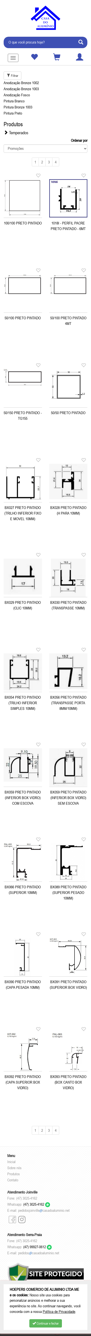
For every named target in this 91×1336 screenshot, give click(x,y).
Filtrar (12, 76)
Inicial (11, 1161)
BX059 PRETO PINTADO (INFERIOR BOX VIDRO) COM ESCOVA (23, 797)
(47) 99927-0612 (37, 1247)
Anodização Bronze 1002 (21, 82)
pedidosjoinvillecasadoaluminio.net (44, 1210)
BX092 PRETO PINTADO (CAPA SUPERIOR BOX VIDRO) (23, 1082)
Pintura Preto (13, 113)
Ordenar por (79, 140)
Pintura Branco (14, 101)
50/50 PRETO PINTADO (68, 412)
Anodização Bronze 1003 (21, 89)
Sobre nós (14, 1168)
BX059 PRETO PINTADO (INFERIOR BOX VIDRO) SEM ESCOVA (68, 797)
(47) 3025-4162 (36, 1204)
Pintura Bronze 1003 (18, 107)
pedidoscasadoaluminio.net (38, 1253)
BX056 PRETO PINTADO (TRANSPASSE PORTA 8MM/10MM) (68, 703)
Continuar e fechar (46, 1323)
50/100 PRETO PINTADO (23, 318)
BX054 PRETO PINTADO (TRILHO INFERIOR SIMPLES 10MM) (23, 703)
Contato (12, 1180)
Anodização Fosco (17, 95)
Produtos (13, 1174)
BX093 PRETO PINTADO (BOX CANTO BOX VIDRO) (68, 1082)
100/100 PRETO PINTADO (23, 223)
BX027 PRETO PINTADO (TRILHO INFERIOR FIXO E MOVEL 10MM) (22, 513)
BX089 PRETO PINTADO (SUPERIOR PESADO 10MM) (68, 892)
